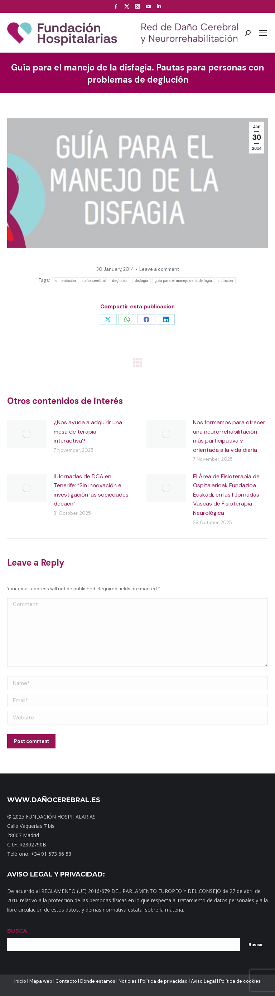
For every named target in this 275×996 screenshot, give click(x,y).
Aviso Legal (203, 981)
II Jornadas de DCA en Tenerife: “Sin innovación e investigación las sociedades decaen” (91, 490)
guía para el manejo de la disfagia (183, 281)
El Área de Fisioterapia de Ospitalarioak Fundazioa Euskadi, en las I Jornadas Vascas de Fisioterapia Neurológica (226, 495)
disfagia (141, 281)
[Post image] (27, 434)
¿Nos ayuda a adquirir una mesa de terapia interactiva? (88, 431)
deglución (120, 281)
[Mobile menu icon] (263, 33)
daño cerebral (94, 281)
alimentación (65, 281)
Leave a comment (159, 269)
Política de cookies (240, 981)
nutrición (225, 281)
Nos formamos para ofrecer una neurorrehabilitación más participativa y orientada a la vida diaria (229, 436)
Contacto (66, 981)
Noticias (128, 981)
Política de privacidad (164, 981)
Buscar (256, 944)
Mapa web (40, 981)
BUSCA (17, 930)
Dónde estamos (97, 981)
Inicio (20, 981)
